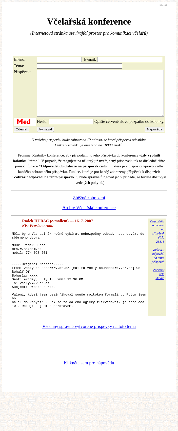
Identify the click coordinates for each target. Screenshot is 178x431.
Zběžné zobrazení (89, 206)
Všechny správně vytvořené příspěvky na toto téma (89, 351)
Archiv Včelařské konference (89, 216)
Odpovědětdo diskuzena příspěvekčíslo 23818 (157, 240)
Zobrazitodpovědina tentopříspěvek (158, 265)
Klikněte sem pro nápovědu (89, 387)
